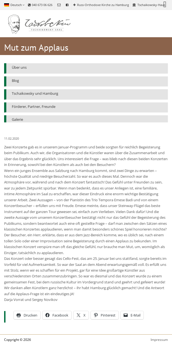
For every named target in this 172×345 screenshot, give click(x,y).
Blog (15, 80)
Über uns (19, 67)
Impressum (159, 339)
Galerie (17, 119)
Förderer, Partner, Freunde (33, 106)
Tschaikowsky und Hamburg (35, 93)
